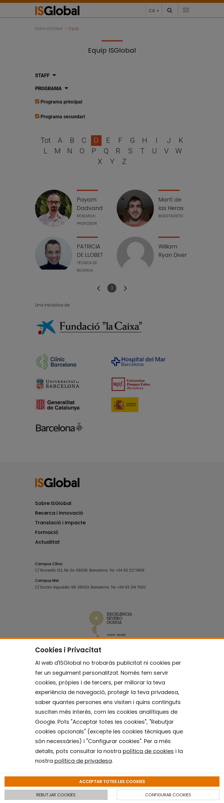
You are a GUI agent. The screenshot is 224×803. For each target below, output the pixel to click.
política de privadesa (83, 761)
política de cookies (148, 751)
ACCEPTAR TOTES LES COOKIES (112, 781)
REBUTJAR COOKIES (56, 795)
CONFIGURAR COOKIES (168, 795)
